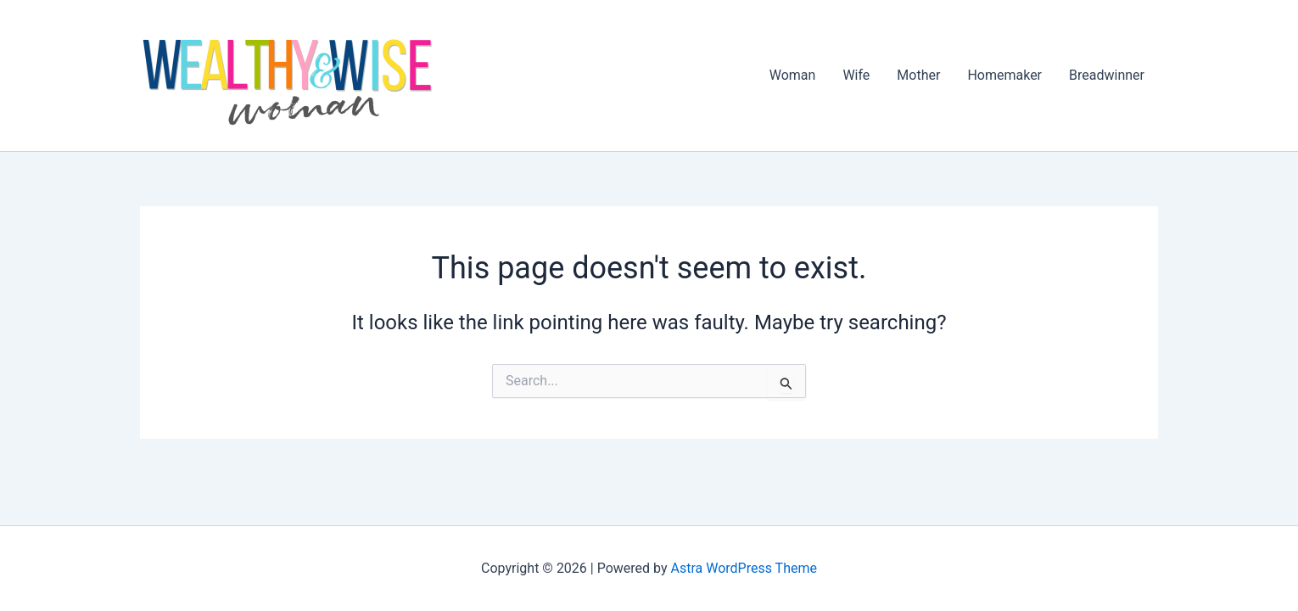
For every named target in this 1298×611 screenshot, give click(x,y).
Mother (918, 75)
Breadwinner (1106, 75)
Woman (792, 75)
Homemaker (1004, 75)
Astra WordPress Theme (744, 568)
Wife (856, 75)
